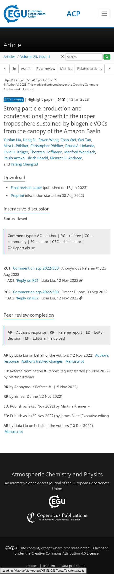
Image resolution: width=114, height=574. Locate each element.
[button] (62, 57)
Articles (10, 57)
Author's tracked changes (42, 361)
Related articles (89, 68)
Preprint (17, 195)
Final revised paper (26, 187)
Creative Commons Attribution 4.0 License (65, 553)
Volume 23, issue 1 (35, 57)
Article (11, 68)
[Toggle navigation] (104, 13)
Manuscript (74, 361)
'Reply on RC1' (27, 280)
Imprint (49, 566)
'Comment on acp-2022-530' (36, 268)
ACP (73, 13)
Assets (26, 68)
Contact (32, 566)
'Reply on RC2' (27, 298)
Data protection (73, 566)
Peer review (45, 68)
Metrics (66, 68)
